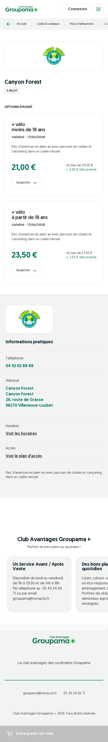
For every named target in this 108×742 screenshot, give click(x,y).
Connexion (77, 9)
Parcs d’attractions (81, 23)
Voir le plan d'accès (24, 456)
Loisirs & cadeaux (48, 23)
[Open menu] (98, 9)
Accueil (21, 23)
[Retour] (8, 24)
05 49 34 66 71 (74, 693)
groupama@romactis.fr (40, 693)
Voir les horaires (21, 434)
